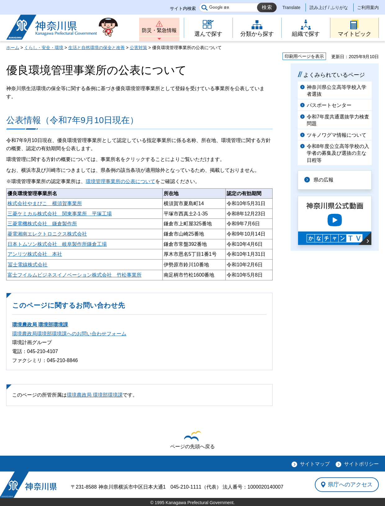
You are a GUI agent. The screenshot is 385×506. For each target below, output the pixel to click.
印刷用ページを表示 (304, 56)
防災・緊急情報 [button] (159, 30)
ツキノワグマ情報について (336, 135)
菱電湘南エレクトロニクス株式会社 (47, 234)
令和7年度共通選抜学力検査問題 (338, 120)
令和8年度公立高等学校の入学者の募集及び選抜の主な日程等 (338, 153)
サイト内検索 (183, 8)
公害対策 (138, 47)
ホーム (12, 47)
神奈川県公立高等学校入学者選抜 (336, 91)
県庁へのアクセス (350, 484)
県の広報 (323, 179)
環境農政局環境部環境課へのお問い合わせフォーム (69, 333)
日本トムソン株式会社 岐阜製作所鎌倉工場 (57, 244)
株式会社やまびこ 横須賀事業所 (44, 203)
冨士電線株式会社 (28, 264)
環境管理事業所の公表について (120, 181)
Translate (292, 7)
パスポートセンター (329, 105)
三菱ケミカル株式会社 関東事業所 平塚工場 (59, 213)
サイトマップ (315, 464)
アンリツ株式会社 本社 (34, 254)
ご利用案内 (368, 7)
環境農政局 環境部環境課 (40, 324)
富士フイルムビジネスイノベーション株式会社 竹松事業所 (74, 275)
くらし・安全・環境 (43, 47)
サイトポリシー (361, 464)
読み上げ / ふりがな (329, 7)
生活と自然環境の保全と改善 (96, 47)
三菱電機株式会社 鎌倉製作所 (42, 223)
